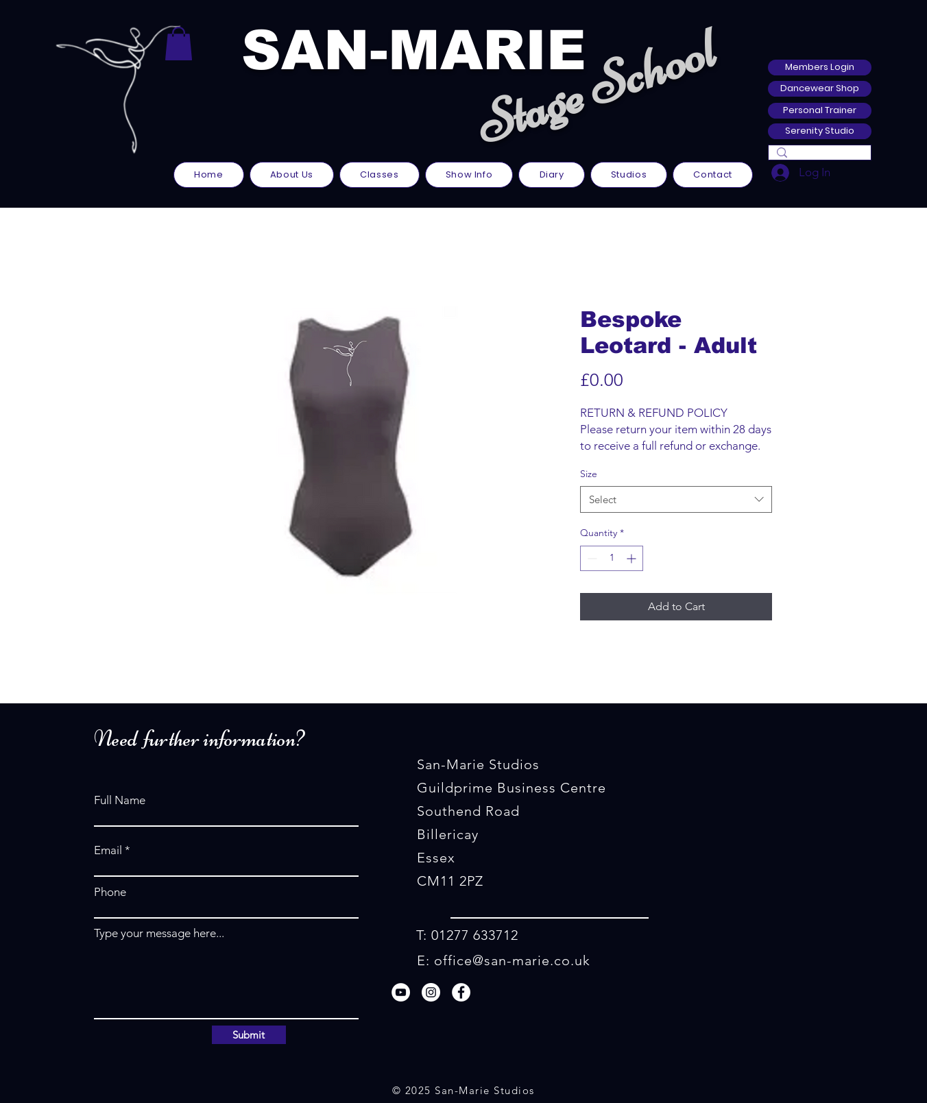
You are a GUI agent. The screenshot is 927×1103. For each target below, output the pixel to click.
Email (108, 850)
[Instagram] (431, 992)
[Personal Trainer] (819, 111)
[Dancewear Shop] (819, 89)
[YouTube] (401, 992)
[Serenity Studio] (819, 131)
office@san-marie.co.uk (512, 960)
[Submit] (249, 1035)
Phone (110, 892)
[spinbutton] (611, 558)
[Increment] (632, 558)
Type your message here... (159, 933)
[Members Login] (819, 67)
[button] (179, 43)
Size (588, 474)
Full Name (119, 800)
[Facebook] (461, 992)
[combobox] (676, 499)
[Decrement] (590, 558)
